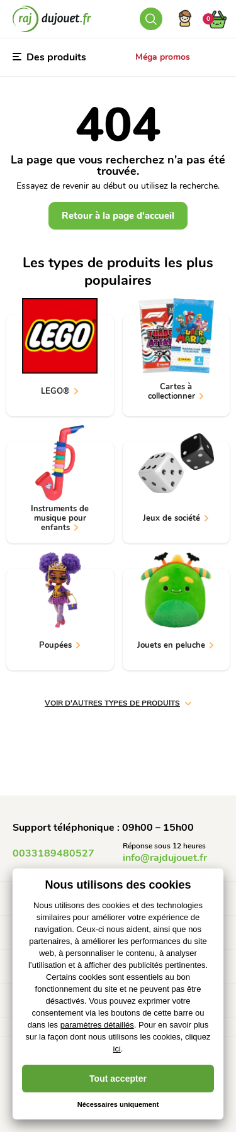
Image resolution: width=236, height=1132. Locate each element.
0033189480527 (53, 853)
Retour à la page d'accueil (118, 215)
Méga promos (162, 57)
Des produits (49, 57)
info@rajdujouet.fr (165, 858)
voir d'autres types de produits (118, 703)
